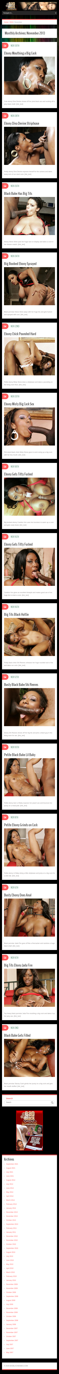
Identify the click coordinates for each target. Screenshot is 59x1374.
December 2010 (12, 1236)
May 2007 (9, 1352)
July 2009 (9, 1304)
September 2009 (12, 1296)
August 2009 (10, 1300)
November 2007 (12, 1332)
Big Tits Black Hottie (16, 614)
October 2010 (11, 1244)
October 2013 (11, 1220)
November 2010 (12, 1240)
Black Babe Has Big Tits (18, 193)
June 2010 (10, 1260)
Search (9, 1098)
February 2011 (11, 1228)
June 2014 (10, 1188)
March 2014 (10, 1200)
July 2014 (9, 1184)
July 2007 (9, 1344)
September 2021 (12, 1164)
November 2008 (12, 1312)
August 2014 (10, 1180)
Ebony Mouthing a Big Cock (20, 53)
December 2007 (12, 1328)
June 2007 (10, 1348)
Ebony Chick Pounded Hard (20, 334)
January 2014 (11, 1208)
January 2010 (11, 1280)
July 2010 (9, 1256)
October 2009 (11, 1292)
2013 (11, 22)
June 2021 (10, 1176)
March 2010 (10, 1272)
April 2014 (9, 1196)
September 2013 (12, 1224)
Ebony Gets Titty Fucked (18, 474)
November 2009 (12, 1288)
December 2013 (12, 1212)
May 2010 (9, 1264)
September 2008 (12, 1320)
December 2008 (12, 1308)
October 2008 (11, 1316)
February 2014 (11, 1204)
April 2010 (9, 1268)
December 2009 (12, 1284)
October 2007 (11, 1336)
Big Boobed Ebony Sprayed (20, 263)
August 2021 (10, 1168)
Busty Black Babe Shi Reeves (21, 684)
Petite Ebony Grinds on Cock (21, 825)
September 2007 (12, 1340)
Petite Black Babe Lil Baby (19, 755)
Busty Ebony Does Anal (17, 895)
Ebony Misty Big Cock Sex (19, 404)
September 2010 (12, 1248)
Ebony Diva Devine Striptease (21, 123)
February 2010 (11, 1276)
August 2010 (10, 1252)
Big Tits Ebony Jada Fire (18, 965)
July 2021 (9, 1172)
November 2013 (12, 1216)
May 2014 (9, 1192)
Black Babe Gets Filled (17, 1035)
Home (6, 22)
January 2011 (11, 1232)
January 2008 (11, 1324)
